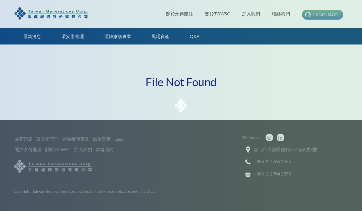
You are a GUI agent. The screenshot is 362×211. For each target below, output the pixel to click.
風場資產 (160, 36)
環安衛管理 (72, 36)
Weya (151, 191)
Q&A (195, 36)
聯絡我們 (281, 13)
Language (325, 14)
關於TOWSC (217, 13)
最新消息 (32, 36)
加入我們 (251, 13)
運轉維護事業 (117, 36)
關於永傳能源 (179, 13)
